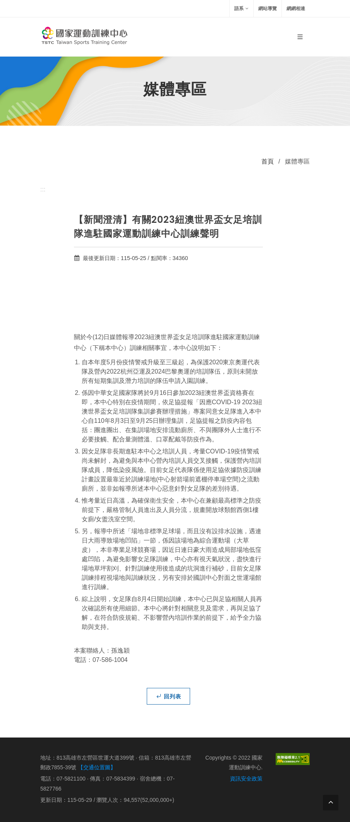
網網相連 (296, 8)
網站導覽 (267, 8)
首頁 (267, 161)
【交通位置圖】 (97, 767)
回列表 (168, 696)
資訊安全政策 (246, 778)
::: (42, 189)
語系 (241, 8)
